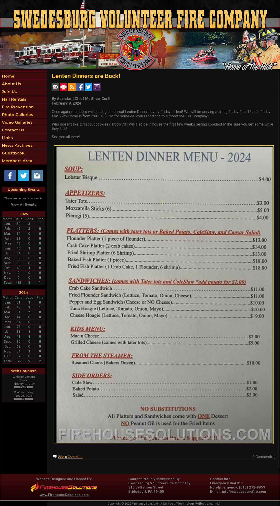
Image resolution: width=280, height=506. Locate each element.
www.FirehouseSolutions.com (64, 495)
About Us (11, 84)
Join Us (9, 91)
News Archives (17, 145)
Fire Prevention (17, 107)
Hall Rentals (13, 99)
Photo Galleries (17, 114)
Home (7, 76)
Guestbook (12, 153)
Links (7, 137)
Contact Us (12, 130)
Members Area (16, 160)
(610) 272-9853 (252, 487)
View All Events (23, 204)
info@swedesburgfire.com (244, 491)
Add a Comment (70, 457)
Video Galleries (17, 122)
